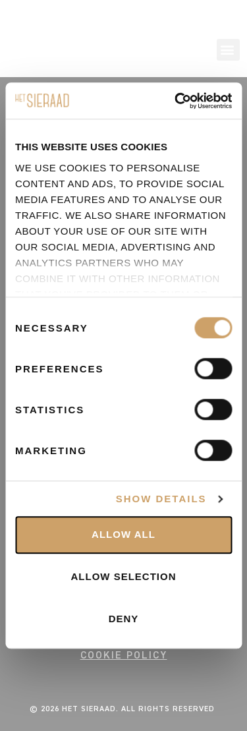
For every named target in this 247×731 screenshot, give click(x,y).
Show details (161, 499)
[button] (228, 50)
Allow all (123, 535)
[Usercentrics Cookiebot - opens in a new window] (176, 100)
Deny (124, 619)
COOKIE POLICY (123, 655)
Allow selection (124, 577)
